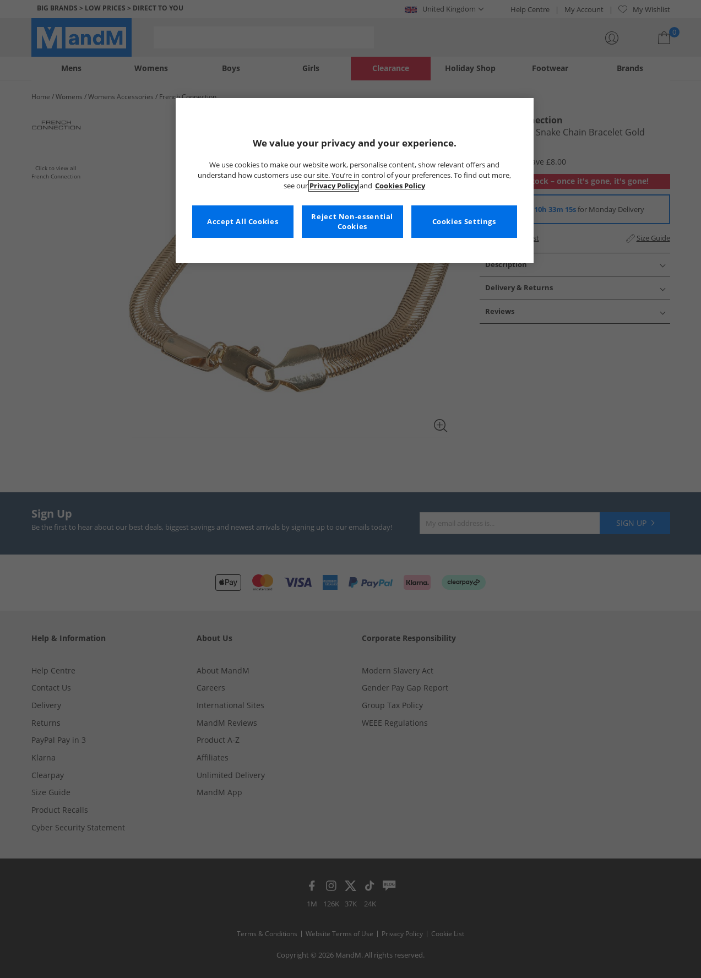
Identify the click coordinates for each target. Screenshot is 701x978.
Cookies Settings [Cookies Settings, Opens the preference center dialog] (464, 221)
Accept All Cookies (242, 221)
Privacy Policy (333, 186)
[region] (355, 180)
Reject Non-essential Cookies (352, 221)
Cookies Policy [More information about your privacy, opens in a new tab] (400, 186)
